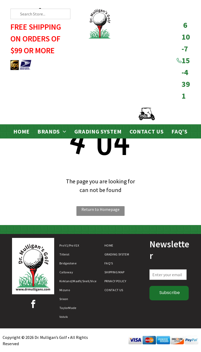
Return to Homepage (100, 209)
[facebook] (33, 305)
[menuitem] (21, 131)
